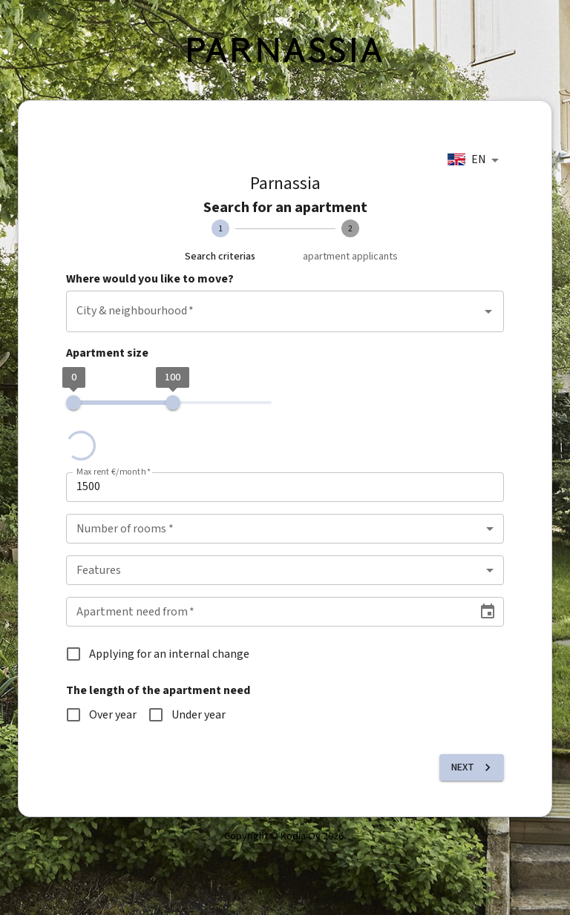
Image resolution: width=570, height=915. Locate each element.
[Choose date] (487, 612)
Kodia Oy (301, 836)
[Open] (488, 311)
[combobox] (476, 160)
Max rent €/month (113, 472)
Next (473, 767)
